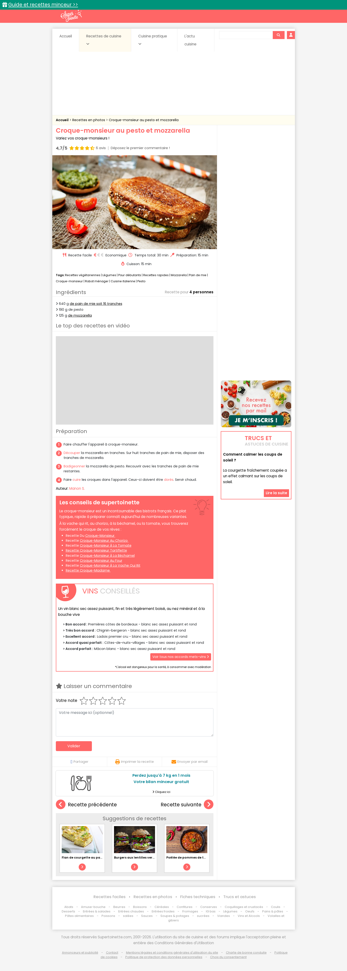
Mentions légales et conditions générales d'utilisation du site (172, 953)
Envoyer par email (189, 761)
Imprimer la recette (134, 761)
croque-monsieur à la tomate (105, 545)
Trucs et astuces (239, 896)
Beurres (119, 907)
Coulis (275, 907)
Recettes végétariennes (82, 275)
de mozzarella (80, 315)
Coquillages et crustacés (244, 907)
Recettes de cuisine (103, 40)
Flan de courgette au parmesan (87, 858)
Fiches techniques (197, 896)
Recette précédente (86, 804)
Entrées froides (163, 911)
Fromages (190, 911)
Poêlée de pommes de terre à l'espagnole (199, 858)
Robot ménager (97, 281)
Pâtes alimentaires (79, 916)
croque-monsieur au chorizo (104, 540)
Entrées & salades (96, 911)
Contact (112, 953)
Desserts (68, 911)
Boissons (140, 907)
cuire (77, 479)
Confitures (184, 907)
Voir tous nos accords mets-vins (180, 656)
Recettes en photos (89, 120)
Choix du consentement (228, 957)
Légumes (109, 275)
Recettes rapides (156, 275)
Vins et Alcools (249, 916)
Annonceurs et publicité (80, 953)
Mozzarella (179, 275)
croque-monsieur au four (101, 560)
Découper (72, 452)
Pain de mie (197, 275)
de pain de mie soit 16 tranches (96, 303)
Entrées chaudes (131, 911)
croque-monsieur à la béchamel (107, 555)
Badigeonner (74, 466)
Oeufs (250, 911)
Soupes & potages (174, 916)
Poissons (108, 916)
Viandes (223, 916)
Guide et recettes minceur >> (43, 4)
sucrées (203, 916)
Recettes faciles (110, 896)
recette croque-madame (88, 570)
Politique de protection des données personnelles (163, 957)
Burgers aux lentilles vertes (135, 858)
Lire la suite (276, 492)
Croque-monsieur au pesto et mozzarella (144, 120)
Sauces (147, 916)
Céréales (162, 907)
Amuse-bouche (93, 907)
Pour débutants (129, 275)
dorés (168, 479)
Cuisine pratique (152, 40)
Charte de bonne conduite (246, 953)
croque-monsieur (100, 535)
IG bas (211, 911)
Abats (68, 907)
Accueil (65, 36)
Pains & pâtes (272, 911)
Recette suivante (187, 804)
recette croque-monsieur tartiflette (96, 550)
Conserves (208, 907)
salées (128, 916)
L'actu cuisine (190, 40)
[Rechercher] (278, 35)
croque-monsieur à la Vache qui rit (110, 565)
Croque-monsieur (69, 281)
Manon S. (77, 488)
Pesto (141, 281)
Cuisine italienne (123, 281)
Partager (79, 761)
